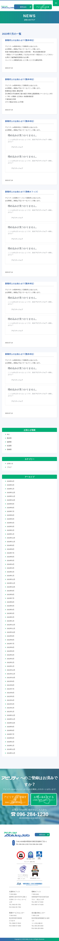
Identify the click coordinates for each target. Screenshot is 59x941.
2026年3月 (10, 485)
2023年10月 (11, 587)
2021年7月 (10, 689)
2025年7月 (10, 511)
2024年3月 (10, 568)
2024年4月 (10, 564)
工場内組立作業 (10, 99)
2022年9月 (10, 636)
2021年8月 (10, 685)
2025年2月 (10, 530)
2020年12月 (11, 715)
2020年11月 (11, 719)
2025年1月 (10, 534)
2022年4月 (10, 655)
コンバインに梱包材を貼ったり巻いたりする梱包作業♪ (24, 60)
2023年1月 (10, 621)
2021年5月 (10, 696)
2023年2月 (10, 617)
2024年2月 (10, 572)
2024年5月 (10, 560)
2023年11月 (11, 583)
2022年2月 (10, 662)
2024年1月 (10, 575)
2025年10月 (11, 500)
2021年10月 (11, 677)
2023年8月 (10, 594)
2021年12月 (11, 670)
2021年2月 (10, 708)
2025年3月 (10, 526)
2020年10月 (11, 723)
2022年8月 (10, 640)
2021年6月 (10, 692)
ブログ (9, 467)
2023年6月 (10, 602)
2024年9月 (10, 545)
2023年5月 (10, 606)
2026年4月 (10, 481)
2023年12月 (11, 579)
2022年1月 (10, 666)
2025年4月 (10, 523)
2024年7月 (10, 553)
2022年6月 (10, 647)
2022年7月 (10, 643)
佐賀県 (9, 445)
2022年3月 (10, 658)
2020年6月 (10, 738)
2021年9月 (10, 681)
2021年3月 (10, 704)
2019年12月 (11, 749)
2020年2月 (10, 742)
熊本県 (9, 438)
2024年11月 (11, 541)
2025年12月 (11, 492)
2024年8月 (10, 549)
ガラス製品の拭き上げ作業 (14, 102)
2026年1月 (10, 489)
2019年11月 (11, 753)
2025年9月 (10, 504)
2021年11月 (11, 674)
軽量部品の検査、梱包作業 (14, 91)
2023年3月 (10, 613)
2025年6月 (10, 515)
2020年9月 (10, 726)
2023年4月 (10, 609)
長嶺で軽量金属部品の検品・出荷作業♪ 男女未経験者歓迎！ (25, 52)
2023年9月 (10, 591)
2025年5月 (10, 519)
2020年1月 (10, 745)
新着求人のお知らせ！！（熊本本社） (19, 40)
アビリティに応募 (42, 7)
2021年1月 (10, 711)
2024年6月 (10, 557)
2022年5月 (10, 651)
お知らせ (10, 463)
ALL (8, 434)
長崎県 (9, 449)
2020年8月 (10, 730)
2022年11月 (11, 628)
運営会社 (23, 7)
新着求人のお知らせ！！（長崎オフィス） (21, 191)
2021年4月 (10, 700)
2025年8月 (10, 507)
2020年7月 (10, 734)
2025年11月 (11, 496)
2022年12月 (11, 624)
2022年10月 (11, 632)
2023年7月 (10, 598)
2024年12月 (11, 538)
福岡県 (9, 442)
